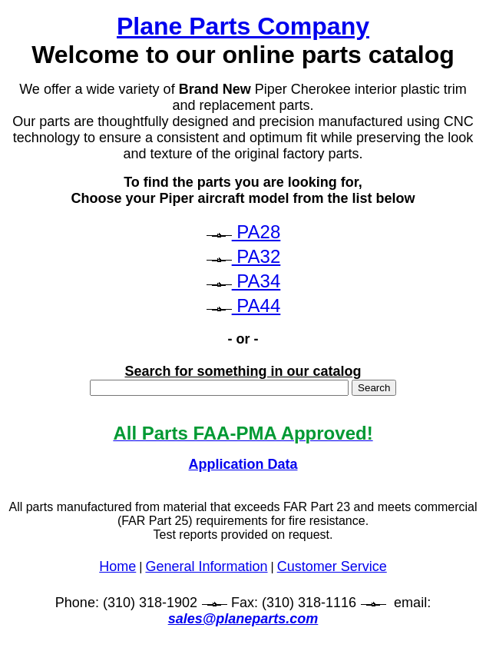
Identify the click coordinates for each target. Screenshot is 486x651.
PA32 (256, 256)
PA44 (256, 305)
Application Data (242, 464)
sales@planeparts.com (243, 618)
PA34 (256, 281)
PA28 (256, 231)
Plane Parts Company (243, 26)
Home (117, 566)
